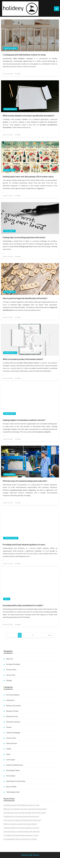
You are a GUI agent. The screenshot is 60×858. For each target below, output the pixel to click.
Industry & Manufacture (14, 765)
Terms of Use (10, 675)
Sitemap (9, 680)
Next (49, 635)
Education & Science (13, 722)
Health (6, 599)
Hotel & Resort (9, 231)
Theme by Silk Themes (30, 855)
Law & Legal (10, 760)
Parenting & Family (10, 48)
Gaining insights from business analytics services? (24, 420)
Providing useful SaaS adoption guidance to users (24, 544)
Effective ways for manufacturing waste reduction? (25, 481)
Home (8, 754)
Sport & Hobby (11, 786)
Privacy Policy (11, 670)
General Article (11, 743)
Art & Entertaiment (13, 695)
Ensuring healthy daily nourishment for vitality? (23, 605)
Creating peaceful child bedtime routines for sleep (24, 55)
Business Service (9, 413)
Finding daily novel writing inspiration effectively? (24, 237)
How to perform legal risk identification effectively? (25, 298)
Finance (9, 727)
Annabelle (18, 74)
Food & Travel (9, 170)
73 (33, 635)
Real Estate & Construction (15, 781)
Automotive (10, 700)
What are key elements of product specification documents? (28, 115)
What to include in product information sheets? (23, 359)
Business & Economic (13, 706)
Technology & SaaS (10, 538)
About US (9, 659)
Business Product (10, 109)
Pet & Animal (10, 776)
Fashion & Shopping (13, 733)
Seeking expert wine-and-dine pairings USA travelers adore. (28, 176)
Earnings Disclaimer (13, 664)
